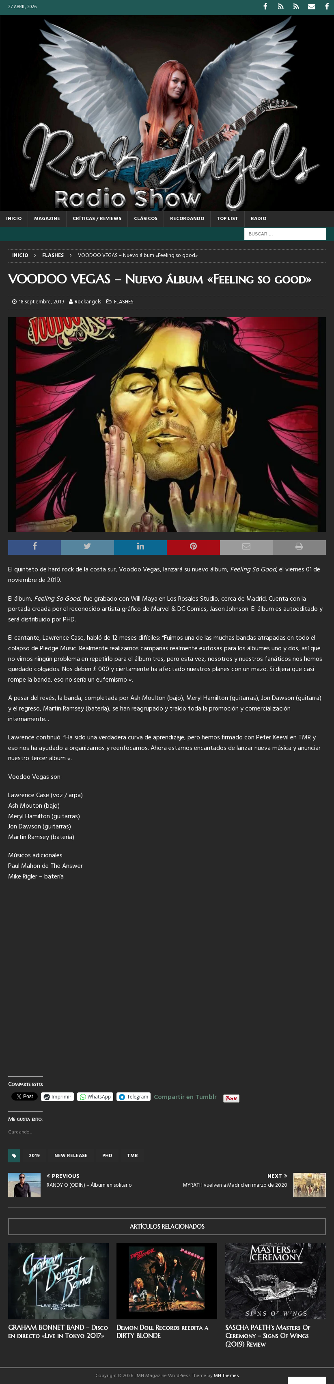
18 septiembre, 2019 (41, 301)
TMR (132, 1155)
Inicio (14, 218)
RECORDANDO (187, 218)
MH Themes (226, 1375)
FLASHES (124, 301)
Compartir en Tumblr (185, 1095)
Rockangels (88, 301)
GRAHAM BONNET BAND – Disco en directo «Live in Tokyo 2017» (58, 1331)
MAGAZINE (47, 218)
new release (71, 1155)
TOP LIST (227, 218)
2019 (34, 1155)
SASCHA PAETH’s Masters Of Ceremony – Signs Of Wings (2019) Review (267, 1335)
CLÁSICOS (145, 218)
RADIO (258, 218)
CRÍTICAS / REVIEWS (97, 218)
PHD (107, 1155)
